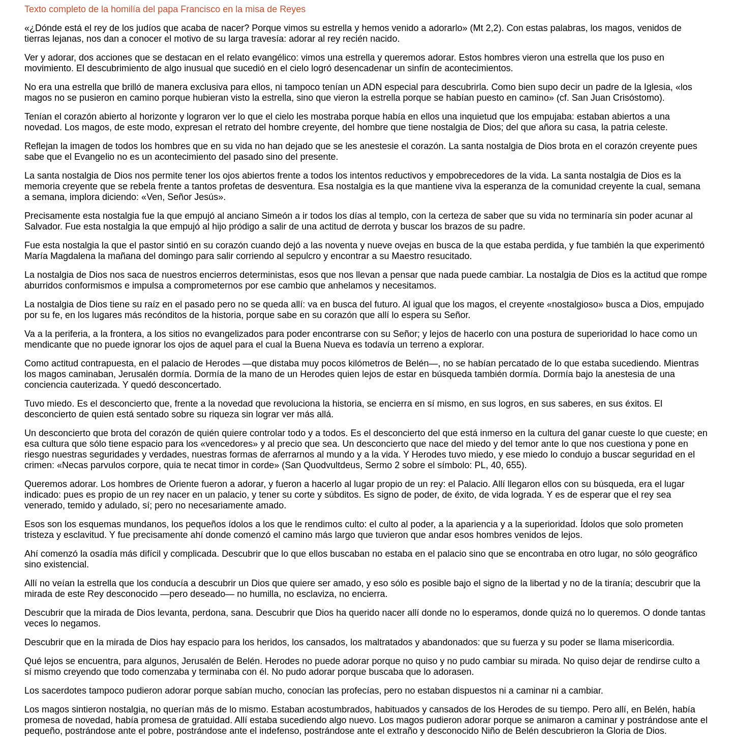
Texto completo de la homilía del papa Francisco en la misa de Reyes (165, 9)
